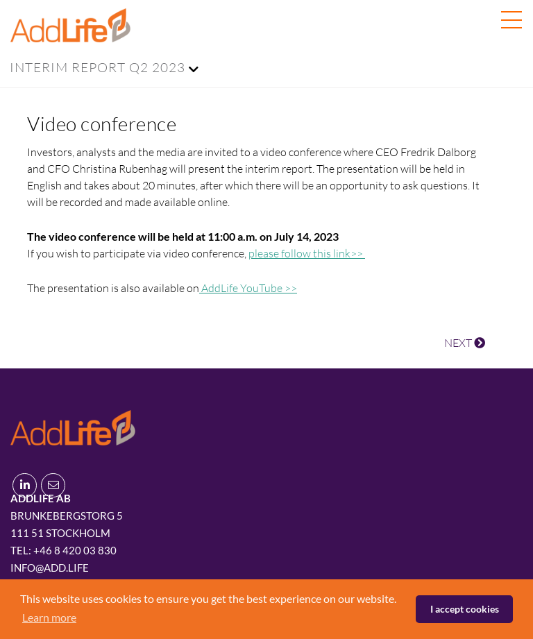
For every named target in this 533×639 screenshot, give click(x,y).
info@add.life (49, 567)
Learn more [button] (49, 617)
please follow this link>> (306, 253)
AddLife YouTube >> (248, 288)
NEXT (464, 343)
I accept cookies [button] (464, 609)
